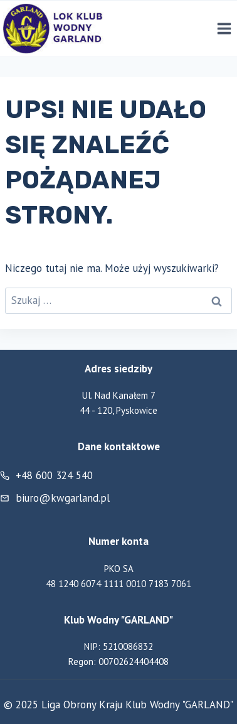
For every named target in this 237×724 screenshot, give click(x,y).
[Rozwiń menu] (224, 29)
